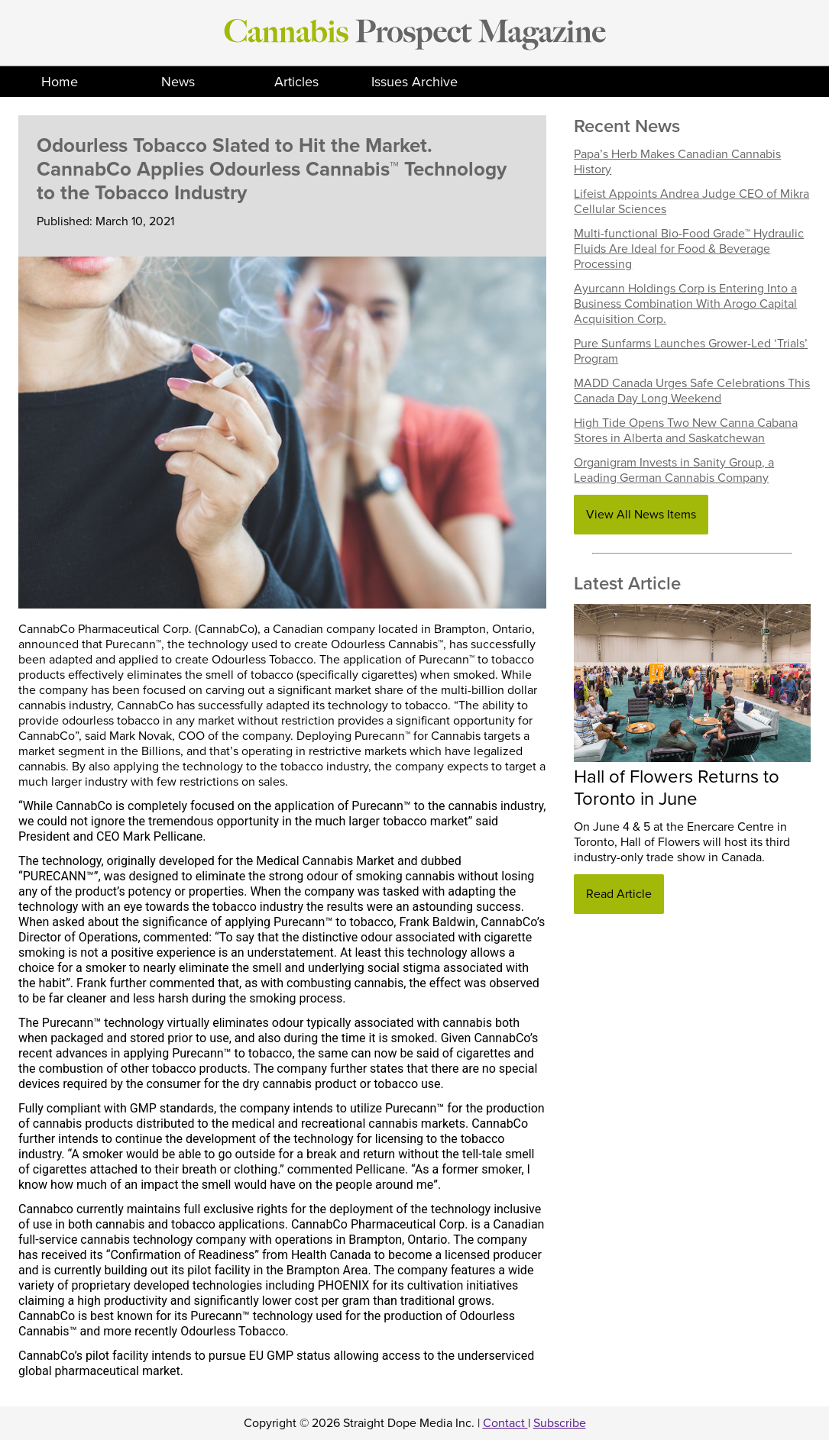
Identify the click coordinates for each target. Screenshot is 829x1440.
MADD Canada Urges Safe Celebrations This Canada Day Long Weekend (692, 391)
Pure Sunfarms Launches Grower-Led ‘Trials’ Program (691, 351)
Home (59, 81)
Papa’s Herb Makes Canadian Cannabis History (677, 162)
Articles (296, 81)
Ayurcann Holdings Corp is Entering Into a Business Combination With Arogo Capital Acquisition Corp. (685, 304)
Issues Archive (414, 81)
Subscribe (559, 1423)
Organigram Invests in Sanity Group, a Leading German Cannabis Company (674, 470)
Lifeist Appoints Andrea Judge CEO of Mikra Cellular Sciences (691, 201)
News (178, 81)
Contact (505, 1423)
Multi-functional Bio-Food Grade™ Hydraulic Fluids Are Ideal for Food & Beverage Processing (689, 249)
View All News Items (641, 514)
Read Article (619, 894)
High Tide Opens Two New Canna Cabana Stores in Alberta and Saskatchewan (686, 430)
